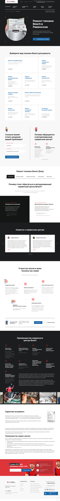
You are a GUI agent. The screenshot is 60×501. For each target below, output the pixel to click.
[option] (39, 150)
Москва (9, 490)
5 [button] (47, 159)
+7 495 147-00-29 (40, 2)
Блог (21, 487)
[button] (3, 243)
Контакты (31, 1)
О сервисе (21, 1)
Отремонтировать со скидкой (43, 39)
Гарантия (21, 485)
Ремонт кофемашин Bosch (34, 488)
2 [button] (43, 159)
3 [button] (44, 159)
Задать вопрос (38, 322)
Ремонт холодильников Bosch (35, 483)
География (22, 488)
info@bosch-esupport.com (51, 482)
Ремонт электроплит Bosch (34, 490)
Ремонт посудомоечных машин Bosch (36, 487)
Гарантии (26, 1)
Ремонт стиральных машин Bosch (35, 485)
